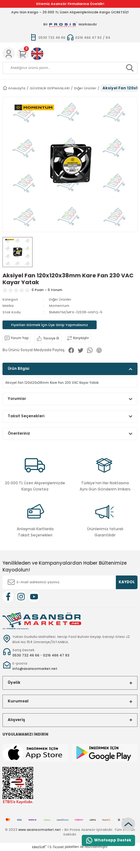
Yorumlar (17, 398)
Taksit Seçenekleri (26, 416)
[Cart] (23, 53)
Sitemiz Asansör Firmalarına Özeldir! (70, 3)
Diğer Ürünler (60, 299)
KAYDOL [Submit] (127, 582)
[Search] (70, 68)
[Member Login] (8, 53)
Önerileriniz (19, 433)
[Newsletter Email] (70, 582)
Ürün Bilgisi (18, 368)
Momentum (59, 305)
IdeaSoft (39, 847)
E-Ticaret (57, 847)
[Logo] (41, 620)
